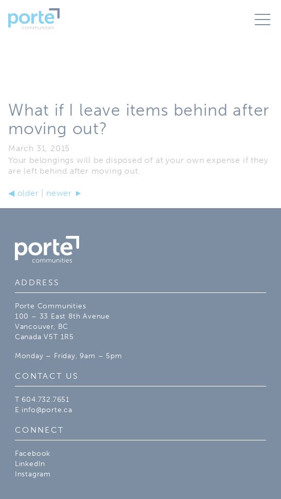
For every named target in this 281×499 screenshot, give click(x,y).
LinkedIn (30, 463)
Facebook (32, 453)
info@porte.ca (47, 409)
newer (64, 193)
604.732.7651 (46, 399)
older (23, 193)
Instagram (33, 473)
